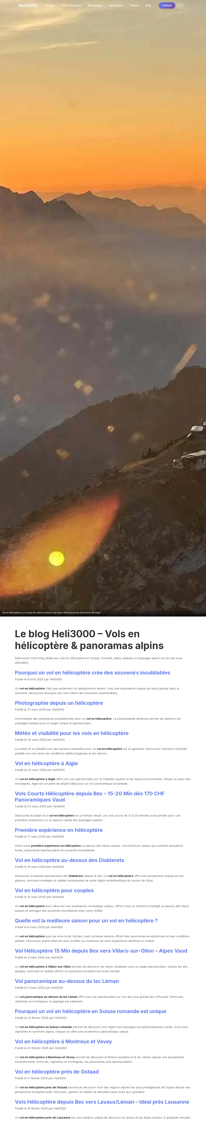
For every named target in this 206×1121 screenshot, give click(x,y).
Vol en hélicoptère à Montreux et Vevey (63, 1041)
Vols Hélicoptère (71, 5)
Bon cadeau (95, 5)
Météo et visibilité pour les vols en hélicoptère (72, 733)
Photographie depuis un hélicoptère (59, 703)
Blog (148, 5)
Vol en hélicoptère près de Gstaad (57, 1071)
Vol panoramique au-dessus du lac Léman (67, 981)
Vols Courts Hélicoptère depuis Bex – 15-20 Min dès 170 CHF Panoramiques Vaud (90, 796)
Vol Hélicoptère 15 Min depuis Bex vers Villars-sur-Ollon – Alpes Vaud (101, 951)
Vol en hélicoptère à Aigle (46, 763)
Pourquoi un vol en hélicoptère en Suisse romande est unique (90, 1011)
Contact (167, 5)
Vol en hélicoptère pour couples (54, 890)
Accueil (49, 5)
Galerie (134, 5)
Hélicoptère (116, 5)
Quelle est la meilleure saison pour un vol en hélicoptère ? (86, 920)
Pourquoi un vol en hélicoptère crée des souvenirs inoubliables (92, 672)
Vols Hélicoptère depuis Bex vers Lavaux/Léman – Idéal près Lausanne (102, 1102)
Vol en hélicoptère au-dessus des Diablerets (69, 860)
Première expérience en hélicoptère (59, 830)
